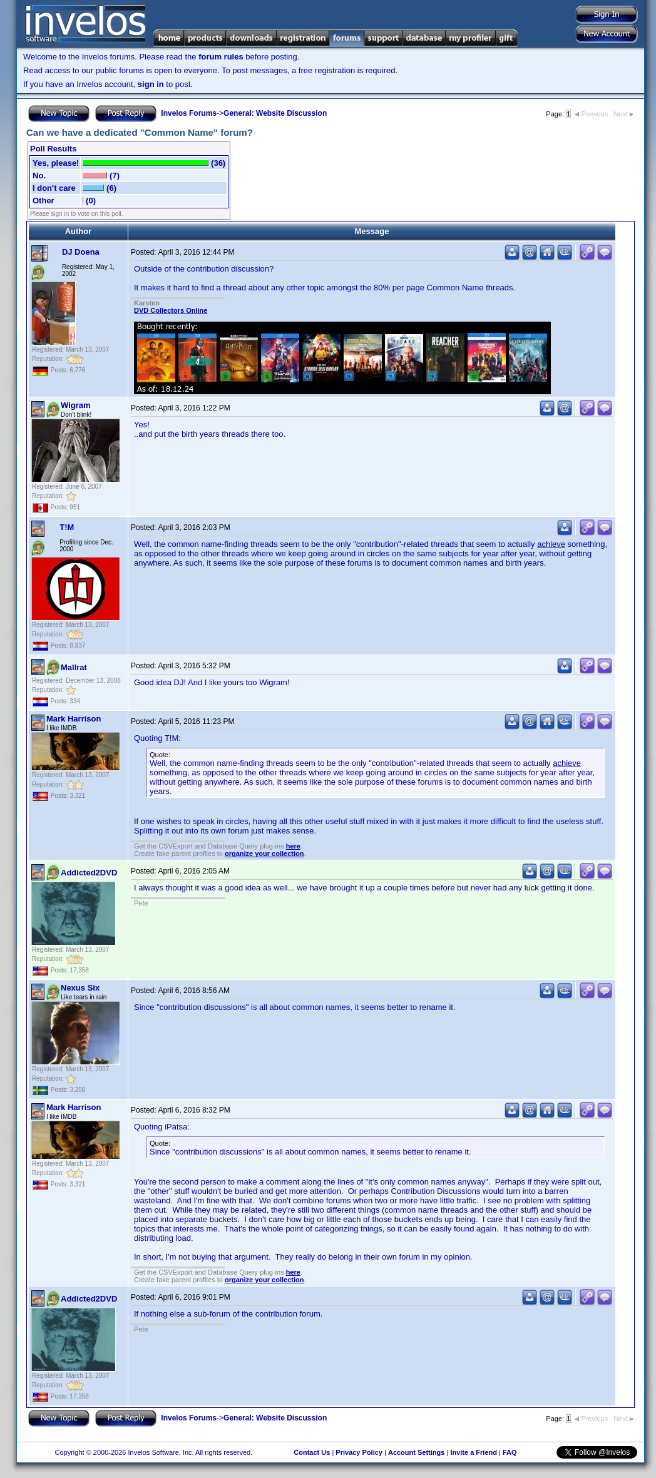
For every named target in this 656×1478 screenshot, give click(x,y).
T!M (66, 527)
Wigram (76, 405)
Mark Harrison (73, 718)
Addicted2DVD (89, 872)
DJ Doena (81, 252)
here (293, 846)
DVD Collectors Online (170, 310)
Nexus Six (80, 987)
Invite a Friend (473, 1452)
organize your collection (264, 853)
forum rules (220, 56)
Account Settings (416, 1452)
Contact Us (312, 1452)
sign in (151, 84)
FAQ (510, 1452)
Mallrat (74, 667)
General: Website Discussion (275, 113)
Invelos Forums (189, 113)
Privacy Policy (359, 1452)
